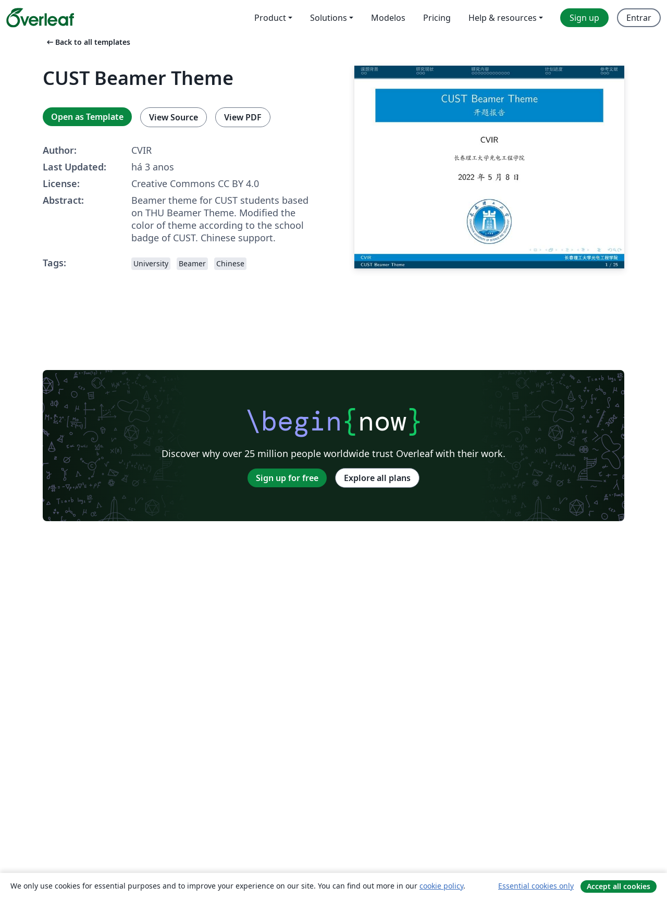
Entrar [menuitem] (638, 17)
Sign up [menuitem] (584, 17)
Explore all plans (377, 478)
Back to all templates (87, 42)
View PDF (243, 117)
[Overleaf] (40, 17)
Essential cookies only (536, 886)
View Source (173, 117)
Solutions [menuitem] (328, 17)
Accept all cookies (618, 886)
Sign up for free (287, 478)
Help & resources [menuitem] (502, 17)
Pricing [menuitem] (437, 17)
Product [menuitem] (270, 17)
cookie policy (441, 886)
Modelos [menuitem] (388, 17)
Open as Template (87, 116)
